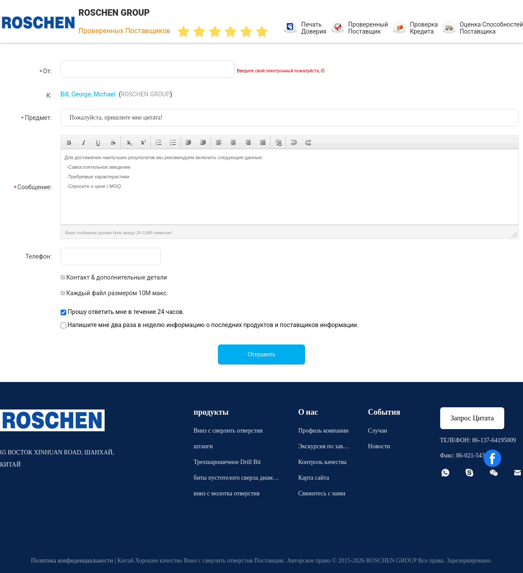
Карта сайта (313, 477)
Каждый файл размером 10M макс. (114, 293)
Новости (379, 446)
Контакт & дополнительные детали (114, 277)
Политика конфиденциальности (72, 560)
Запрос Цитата (472, 418)
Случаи (377, 430)
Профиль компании (323, 430)
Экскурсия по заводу (323, 447)
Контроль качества (322, 462)
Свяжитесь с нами (321, 493)
